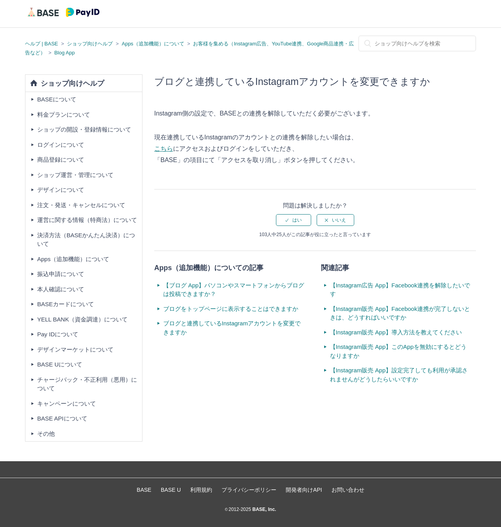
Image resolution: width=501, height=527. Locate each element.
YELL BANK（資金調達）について (82, 319)
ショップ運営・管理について (75, 174)
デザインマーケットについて (75, 349)
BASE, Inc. (263, 509)
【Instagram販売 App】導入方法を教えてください (396, 332)
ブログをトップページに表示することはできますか (230, 308)
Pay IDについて (57, 334)
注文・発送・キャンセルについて (81, 205)
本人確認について (60, 289)
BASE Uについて (59, 364)
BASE (144, 490)
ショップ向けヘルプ (90, 44)
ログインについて (60, 144)
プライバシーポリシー (249, 490)
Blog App (64, 53)
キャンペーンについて (66, 403)
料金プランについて (63, 114)
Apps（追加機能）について (153, 44)
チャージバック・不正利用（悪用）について (87, 384)
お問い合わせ (348, 490)
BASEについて (56, 99)
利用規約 (201, 490)
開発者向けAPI (304, 490)
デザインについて (60, 189)
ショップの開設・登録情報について (84, 129)
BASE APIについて (62, 418)
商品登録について (60, 159)
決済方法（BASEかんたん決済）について (86, 239)
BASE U (171, 490)
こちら (163, 148)
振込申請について (60, 274)
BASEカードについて (65, 304)
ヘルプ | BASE (41, 44)
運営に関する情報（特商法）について (87, 220)
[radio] (293, 220)
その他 (46, 433)
